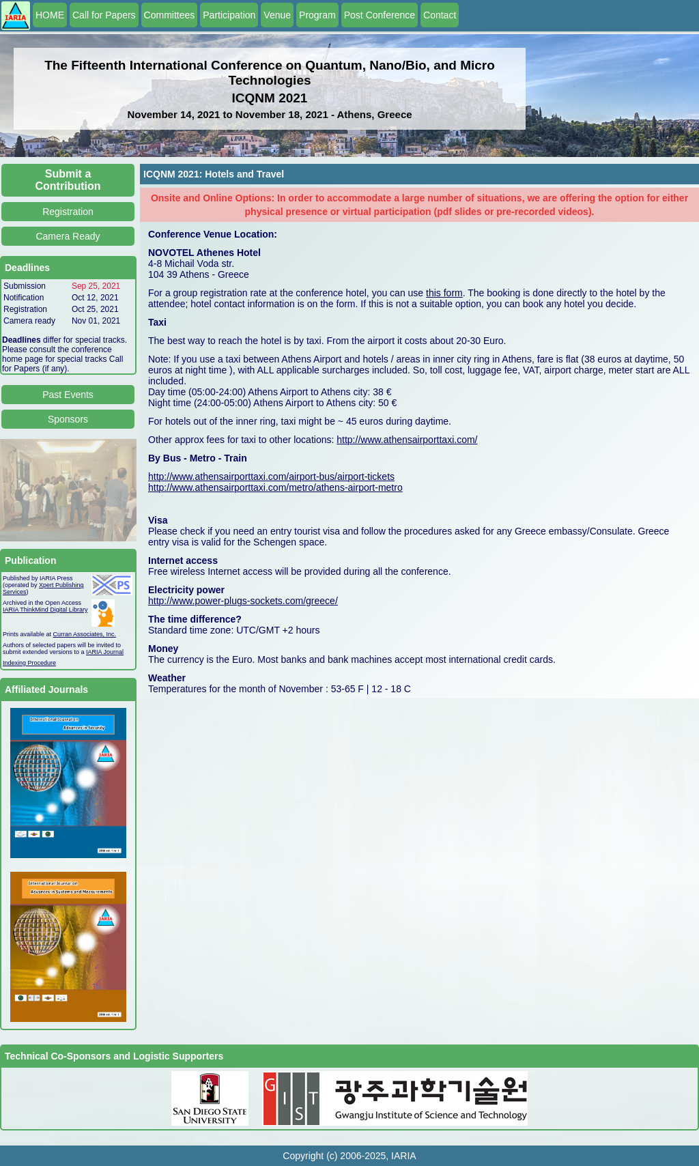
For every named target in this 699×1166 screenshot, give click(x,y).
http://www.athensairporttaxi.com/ (407, 439)
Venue (277, 15)
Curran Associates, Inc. (85, 634)
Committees (169, 15)
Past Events (68, 394)
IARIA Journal (105, 652)
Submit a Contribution (68, 180)
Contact (439, 15)
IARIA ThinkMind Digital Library (45, 609)
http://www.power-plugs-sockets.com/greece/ (243, 600)
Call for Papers (104, 15)
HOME (49, 15)
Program (317, 15)
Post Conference (379, 15)
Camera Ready (67, 236)
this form (444, 292)
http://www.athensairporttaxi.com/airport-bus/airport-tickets (271, 476)
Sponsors (68, 419)
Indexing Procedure (29, 662)
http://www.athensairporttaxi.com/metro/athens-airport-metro (275, 487)
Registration (68, 211)
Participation (229, 15)
